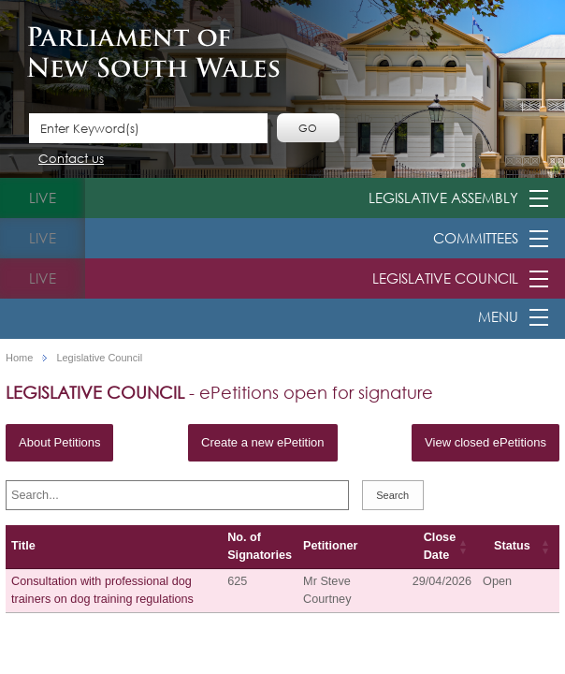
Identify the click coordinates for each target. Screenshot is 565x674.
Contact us (71, 160)
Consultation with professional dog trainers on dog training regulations (102, 590)
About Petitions (59, 442)
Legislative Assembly (443, 197)
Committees (475, 237)
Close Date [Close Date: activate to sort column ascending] (440, 546)
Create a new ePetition (263, 442)
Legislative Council (445, 278)
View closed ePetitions (485, 442)
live (42, 197)
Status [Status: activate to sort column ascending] (512, 545)
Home (19, 358)
